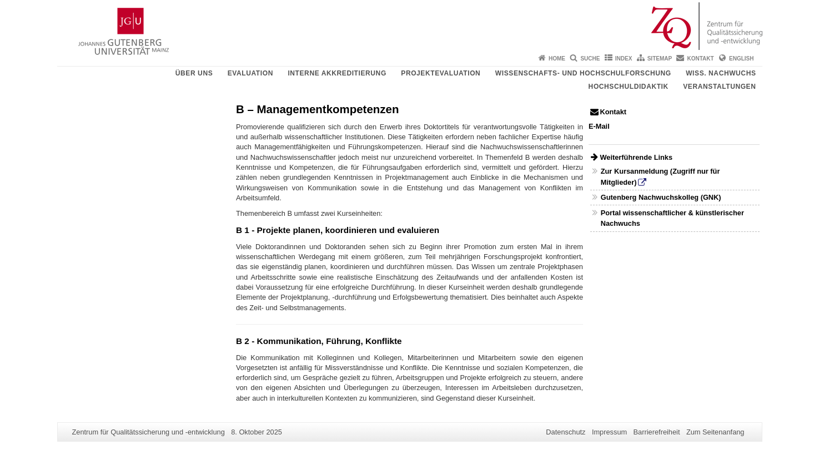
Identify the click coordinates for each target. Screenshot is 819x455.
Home (557, 58)
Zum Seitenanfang (715, 432)
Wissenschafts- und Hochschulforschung (583, 73)
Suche (590, 58)
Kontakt (700, 58)
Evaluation (250, 73)
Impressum (609, 432)
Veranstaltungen (719, 86)
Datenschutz (565, 432)
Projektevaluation (440, 73)
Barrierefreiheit (657, 432)
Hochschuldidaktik (629, 86)
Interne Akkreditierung (337, 73)
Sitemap (659, 58)
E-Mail (599, 126)
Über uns (194, 73)
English (741, 58)
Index (623, 58)
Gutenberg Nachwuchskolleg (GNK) (661, 197)
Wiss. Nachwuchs (721, 73)
